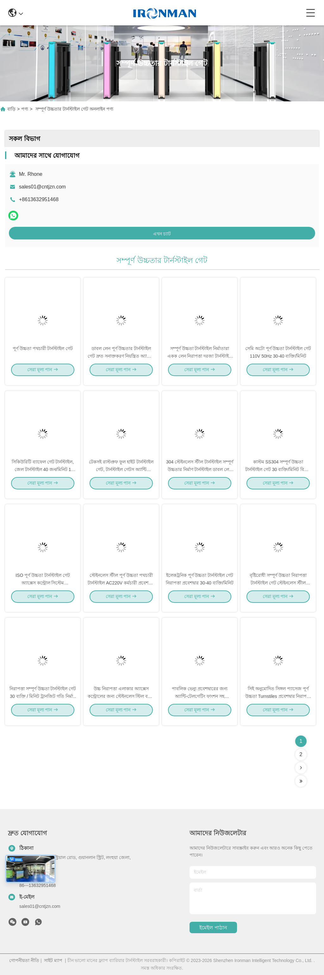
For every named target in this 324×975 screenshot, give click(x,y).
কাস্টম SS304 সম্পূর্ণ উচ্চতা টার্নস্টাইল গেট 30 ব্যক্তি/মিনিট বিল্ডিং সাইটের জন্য (278, 474)
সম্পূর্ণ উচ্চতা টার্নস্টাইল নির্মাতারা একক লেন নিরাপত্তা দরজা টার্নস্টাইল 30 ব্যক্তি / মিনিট (199, 361)
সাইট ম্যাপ (53, 960)
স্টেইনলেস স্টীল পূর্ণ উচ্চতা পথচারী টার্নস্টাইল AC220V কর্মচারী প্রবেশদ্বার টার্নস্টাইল (121, 588)
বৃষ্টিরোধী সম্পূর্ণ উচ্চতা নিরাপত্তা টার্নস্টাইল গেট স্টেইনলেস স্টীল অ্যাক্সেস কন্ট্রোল (278, 588)
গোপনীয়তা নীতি (24, 960)
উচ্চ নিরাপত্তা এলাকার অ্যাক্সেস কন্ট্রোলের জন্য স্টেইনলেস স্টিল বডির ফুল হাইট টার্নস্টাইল (121, 701)
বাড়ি (11, 109)
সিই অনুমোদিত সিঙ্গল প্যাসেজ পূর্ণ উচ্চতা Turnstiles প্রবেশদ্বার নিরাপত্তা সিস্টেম (278, 701)
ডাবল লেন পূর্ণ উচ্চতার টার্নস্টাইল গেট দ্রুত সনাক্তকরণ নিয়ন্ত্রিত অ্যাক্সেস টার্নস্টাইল (121, 361)
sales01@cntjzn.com (42, 186)
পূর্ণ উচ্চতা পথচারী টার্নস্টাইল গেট (43, 353)
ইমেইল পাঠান (213, 927)
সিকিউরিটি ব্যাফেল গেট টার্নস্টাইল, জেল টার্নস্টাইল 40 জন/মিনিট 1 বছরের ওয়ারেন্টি (43, 474)
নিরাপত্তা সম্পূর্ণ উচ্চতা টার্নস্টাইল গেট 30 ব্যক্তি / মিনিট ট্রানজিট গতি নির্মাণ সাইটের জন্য (42, 701)
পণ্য (24, 109)
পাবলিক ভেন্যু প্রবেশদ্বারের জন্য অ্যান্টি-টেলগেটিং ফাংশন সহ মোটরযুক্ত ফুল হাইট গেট (200, 701)
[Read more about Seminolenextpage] (301, 768)
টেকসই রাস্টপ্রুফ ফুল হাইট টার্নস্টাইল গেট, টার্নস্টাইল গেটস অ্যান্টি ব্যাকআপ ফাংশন (121, 474)
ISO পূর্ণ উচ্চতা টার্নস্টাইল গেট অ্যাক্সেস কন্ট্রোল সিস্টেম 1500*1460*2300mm (43, 588)
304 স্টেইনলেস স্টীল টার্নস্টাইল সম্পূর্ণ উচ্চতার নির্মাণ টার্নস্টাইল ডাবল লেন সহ (199, 474)
